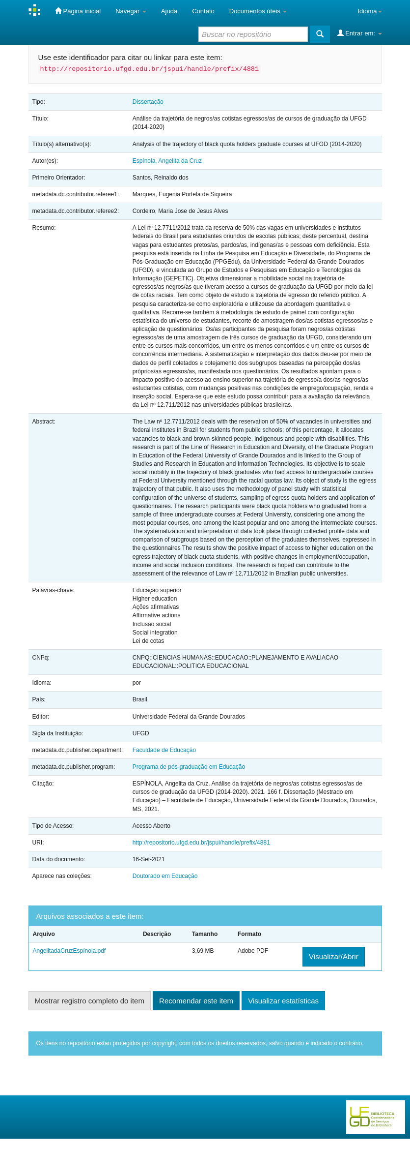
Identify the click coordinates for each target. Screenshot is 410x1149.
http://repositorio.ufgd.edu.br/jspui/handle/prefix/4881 (201, 842)
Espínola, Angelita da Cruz (167, 160)
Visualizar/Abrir (333, 956)
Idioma (369, 11)
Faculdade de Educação (164, 750)
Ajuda (169, 11)
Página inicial (78, 11)
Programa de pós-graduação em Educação (189, 766)
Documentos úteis (258, 11)
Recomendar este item (196, 1001)
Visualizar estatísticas (283, 1001)
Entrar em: (359, 33)
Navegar (130, 11)
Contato (203, 11)
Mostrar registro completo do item (89, 1001)
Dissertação (148, 101)
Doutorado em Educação (165, 876)
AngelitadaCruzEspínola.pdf (69, 950)
